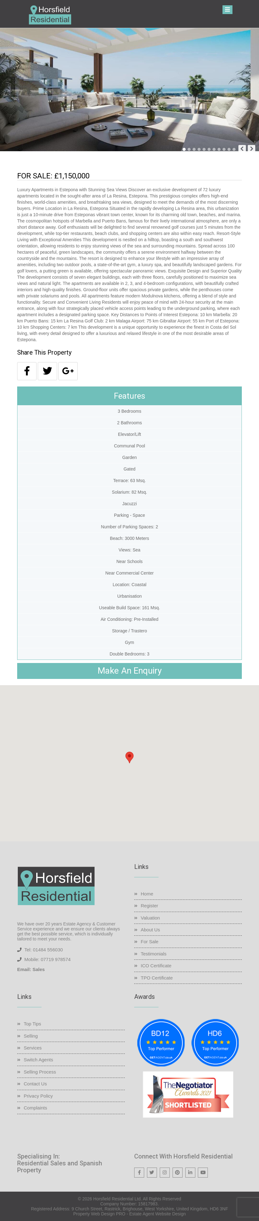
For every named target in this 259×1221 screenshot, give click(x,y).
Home (147, 893)
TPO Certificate (157, 977)
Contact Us (35, 1083)
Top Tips (32, 1023)
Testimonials (154, 953)
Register (149, 905)
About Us (150, 929)
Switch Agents (38, 1059)
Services (33, 1047)
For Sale (150, 941)
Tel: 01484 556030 (43, 949)
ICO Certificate (156, 965)
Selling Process (40, 1071)
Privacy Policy (38, 1096)
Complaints (35, 1107)
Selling (31, 1036)
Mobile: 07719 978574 (47, 959)
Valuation (150, 917)
